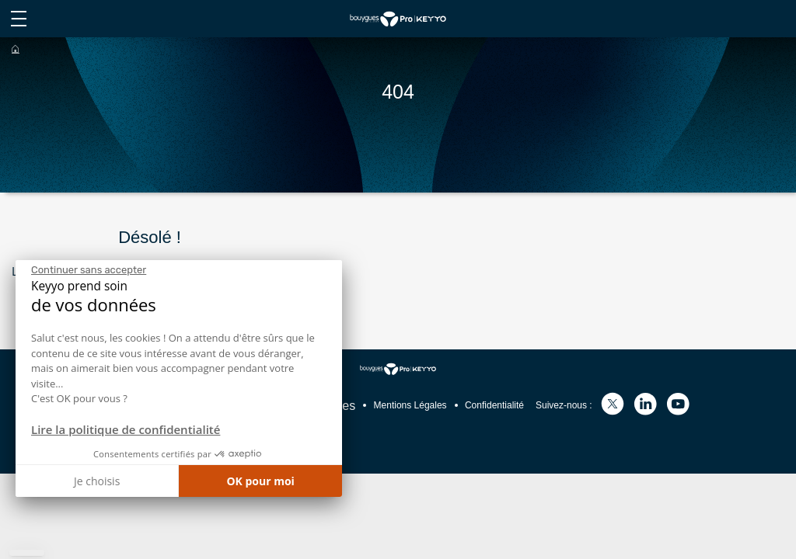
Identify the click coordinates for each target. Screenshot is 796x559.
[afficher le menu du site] (18, 18)
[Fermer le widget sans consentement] (88, 270)
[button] (26, 553)
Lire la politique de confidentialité (125, 429)
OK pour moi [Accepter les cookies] (260, 481)
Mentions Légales (410, 405)
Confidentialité (494, 405)
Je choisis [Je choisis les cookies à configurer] (97, 481)
